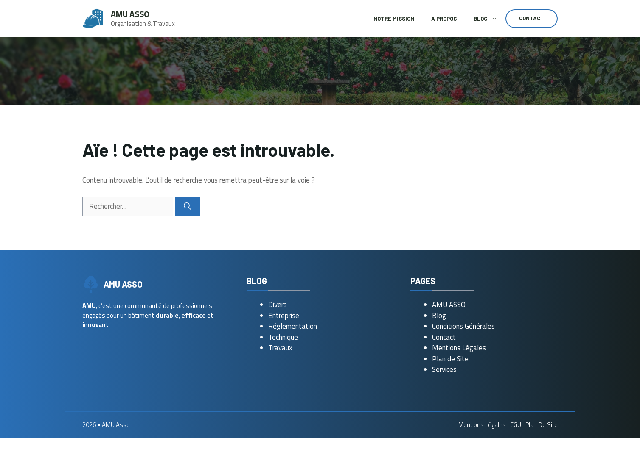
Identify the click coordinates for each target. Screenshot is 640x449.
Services (444, 369)
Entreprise (283, 315)
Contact (531, 18)
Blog (489, 18)
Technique (283, 337)
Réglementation (292, 326)
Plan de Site (450, 358)
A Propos (444, 18)
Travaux (280, 347)
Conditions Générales (463, 326)
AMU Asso (130, 13)
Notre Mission (393, 18)
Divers (277, 304)
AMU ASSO (449, 304)
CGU (515, 425)
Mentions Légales (459, 347)
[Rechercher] (187, 207)
